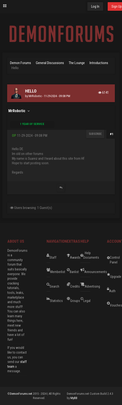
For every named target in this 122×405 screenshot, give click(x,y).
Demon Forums (20, 63)
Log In (95, 6)
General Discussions (50, 63)
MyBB (73, 398)
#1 (111, 134)
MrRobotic (35, 96)
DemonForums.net (21, 393)
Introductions (99, 63)
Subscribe (95, 134)
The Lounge (77, 63)
